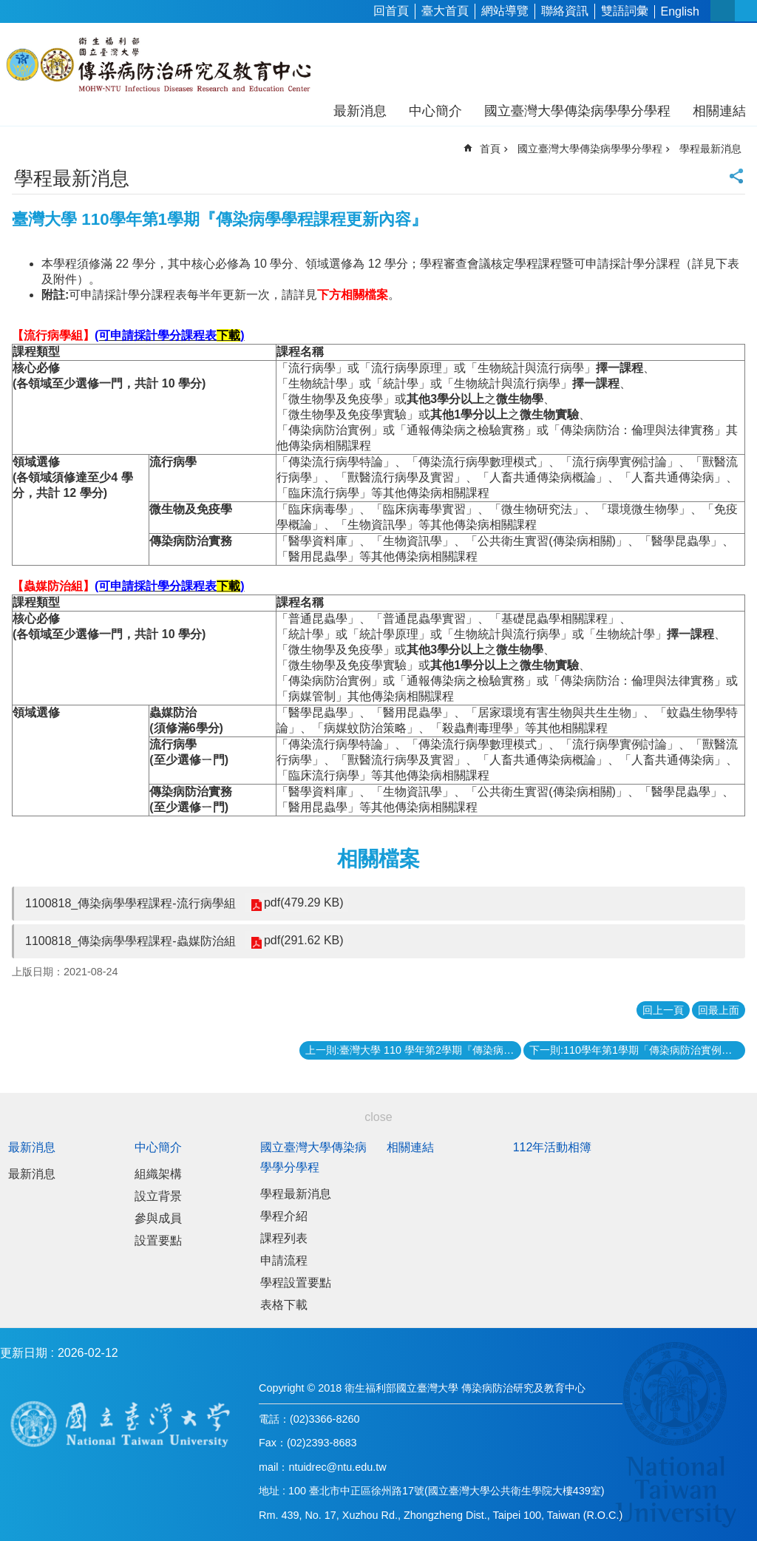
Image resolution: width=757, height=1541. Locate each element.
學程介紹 (284, 1216)
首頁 (490, 149)
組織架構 (158, 1174)
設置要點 (158, 1240)
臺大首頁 (445, 10)
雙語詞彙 (624, 10)
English (680, 11)
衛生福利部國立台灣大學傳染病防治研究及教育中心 (161, 65)
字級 (722, 10)
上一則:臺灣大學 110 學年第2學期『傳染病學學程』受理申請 (413, 1050)
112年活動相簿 (552, 1147)
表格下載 (284, 1304)
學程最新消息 (710, 149)
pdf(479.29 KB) (304, 902)
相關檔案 (378, 858)
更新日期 (23, 1353)
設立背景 (158, 1196)
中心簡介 (435, 111)
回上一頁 (663, 1010)
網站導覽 (505, 10)
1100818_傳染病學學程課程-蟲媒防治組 (130, 941)
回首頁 (391, 10)
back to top (722, 1506)
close (378, 1117)
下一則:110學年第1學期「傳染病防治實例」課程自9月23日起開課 (637, 1050)
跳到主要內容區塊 (7, 7)
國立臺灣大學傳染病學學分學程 (577, 111)
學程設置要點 (295, 1282)
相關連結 (719, 111)
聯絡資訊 (564, 10)
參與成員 (158, 1218)
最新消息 (360, 111)
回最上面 (718, 1010)
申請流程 (284, 1260)
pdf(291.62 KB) (304, 940)
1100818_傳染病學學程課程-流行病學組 (130, 903)
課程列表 (284, 1238)
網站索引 (746, 10)
